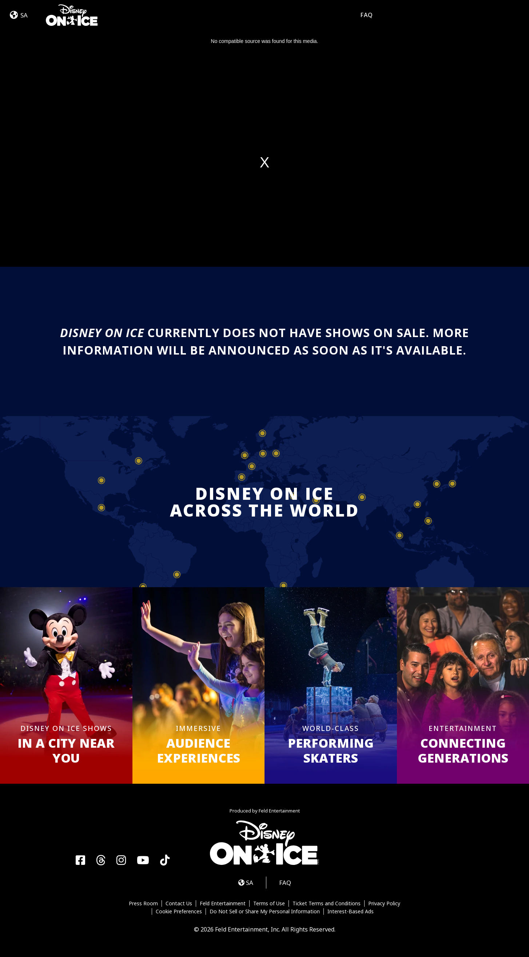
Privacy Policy (384, 903)
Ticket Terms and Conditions (327, 903)
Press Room (143, 903)
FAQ (366, 15)
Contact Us (179, 903)
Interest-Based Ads (350, 911)
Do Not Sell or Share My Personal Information (265, 911)
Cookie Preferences (179, 911)
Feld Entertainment (223, 903)
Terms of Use (269, 903)
